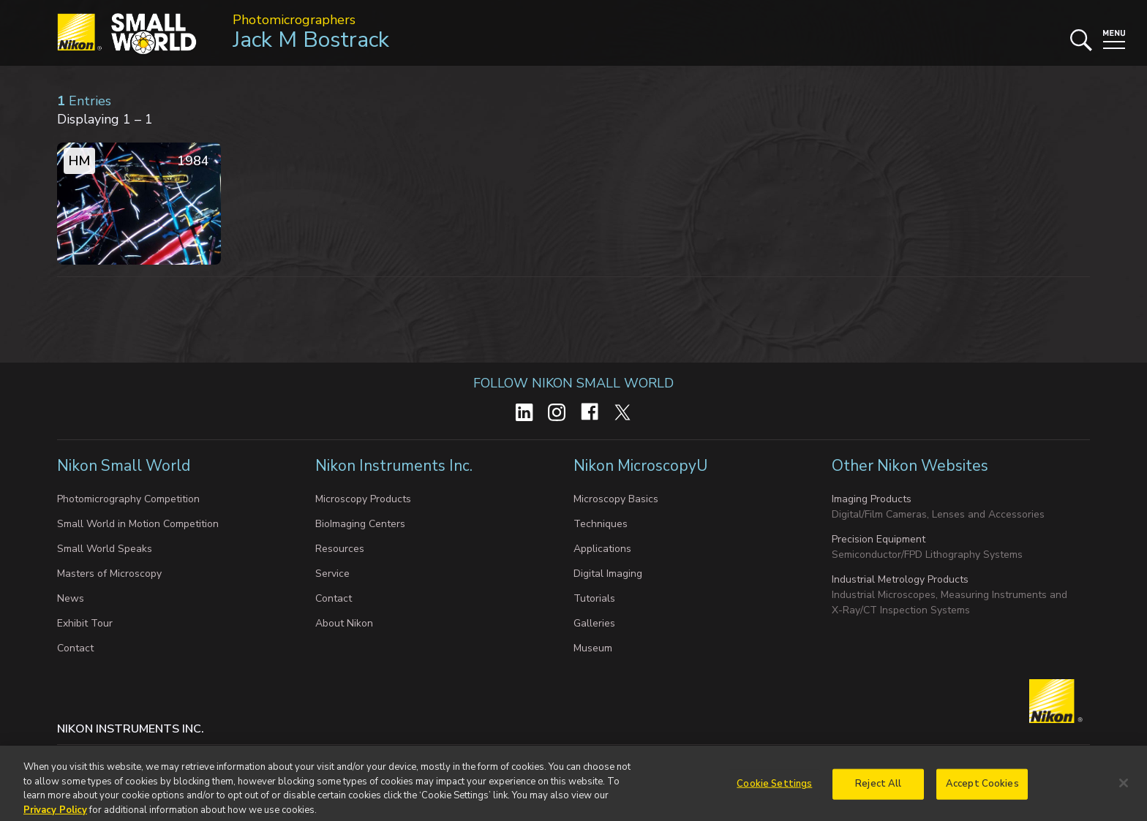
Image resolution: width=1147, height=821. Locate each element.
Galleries (594, 623)
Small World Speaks (104, 549)
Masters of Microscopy (109, 573)
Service (332, 573)
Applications (602, 549)
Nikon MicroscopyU (640, 465)
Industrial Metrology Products (900, 579)
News (70, 598)
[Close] (1123, 788)
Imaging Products (871, 499)
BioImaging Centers (360, 524)
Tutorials (594, 598)
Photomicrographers (294, 20)
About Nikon (344, 623)
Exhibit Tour (85, 623)
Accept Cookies (982, 788)
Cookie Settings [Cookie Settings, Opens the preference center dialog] (774, 788)
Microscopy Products (363, 499)
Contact (75, 648)
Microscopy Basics (616, 499)
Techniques (601, 524)
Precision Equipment (878, 539)
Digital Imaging (608, 573)
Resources (339, 549)
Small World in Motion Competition (138, 524)
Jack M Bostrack (311, 40)
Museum (593, 648)
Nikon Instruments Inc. (395, 465)
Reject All (878, 788)
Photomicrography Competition (128, 499)
